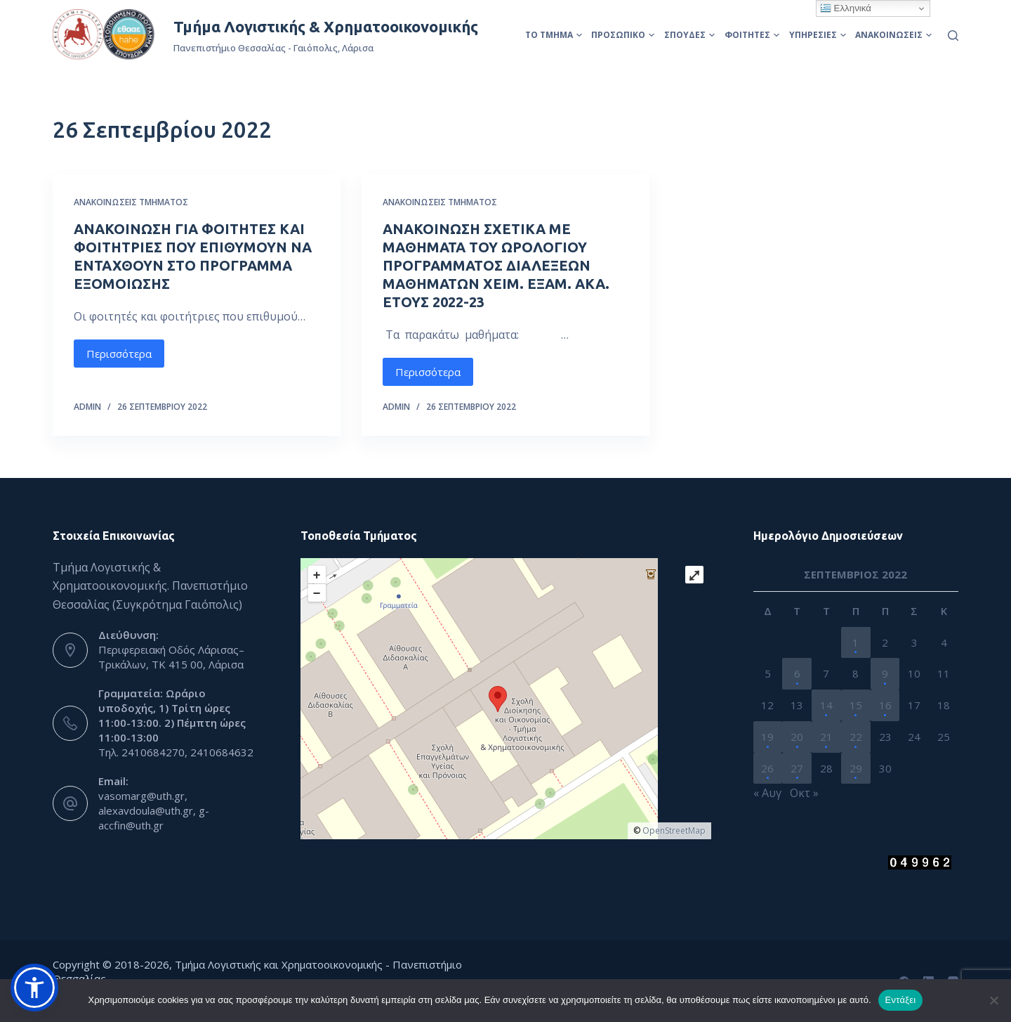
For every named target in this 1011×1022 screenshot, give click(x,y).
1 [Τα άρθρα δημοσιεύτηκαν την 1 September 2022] (855, 642)
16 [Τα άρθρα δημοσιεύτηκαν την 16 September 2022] (885, 705)
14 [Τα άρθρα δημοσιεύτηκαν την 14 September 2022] (826, 705)
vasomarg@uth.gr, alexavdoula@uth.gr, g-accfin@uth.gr (153, 810)
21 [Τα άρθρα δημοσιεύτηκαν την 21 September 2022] (826, 737)
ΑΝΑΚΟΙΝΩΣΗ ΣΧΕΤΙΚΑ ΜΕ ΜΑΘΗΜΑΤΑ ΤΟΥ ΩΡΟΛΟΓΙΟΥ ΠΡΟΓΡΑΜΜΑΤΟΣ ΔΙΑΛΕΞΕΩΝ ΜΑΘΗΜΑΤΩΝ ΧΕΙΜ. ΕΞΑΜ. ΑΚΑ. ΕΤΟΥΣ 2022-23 (496, 265)
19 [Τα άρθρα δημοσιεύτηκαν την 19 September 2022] (767, 737)
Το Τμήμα (553, 35)
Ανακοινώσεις (893, 35)
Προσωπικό (622, 35)
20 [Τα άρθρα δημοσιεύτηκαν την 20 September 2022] (797, 737)
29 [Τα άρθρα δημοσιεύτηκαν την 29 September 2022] (856, 768)
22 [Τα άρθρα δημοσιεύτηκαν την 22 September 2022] (856, 737)
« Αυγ (767, 793)
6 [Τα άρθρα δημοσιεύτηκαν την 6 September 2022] (797, 673)
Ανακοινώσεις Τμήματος (131, 202)
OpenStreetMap (674, 830)
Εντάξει (900, 1000)
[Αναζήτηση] (953, 35)
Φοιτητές (752, 35)
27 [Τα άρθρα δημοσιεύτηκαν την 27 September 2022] (797, 768)
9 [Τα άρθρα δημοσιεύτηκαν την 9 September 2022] (885, 673)
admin (87, 407)
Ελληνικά (845, 8)
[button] (34, 987)
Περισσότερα (119, 354)
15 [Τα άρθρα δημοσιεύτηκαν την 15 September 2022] (856, 705)
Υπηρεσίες (817, 35)
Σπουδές (689, 35)
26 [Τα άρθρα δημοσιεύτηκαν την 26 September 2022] (767, 768)
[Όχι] (993, 1000)
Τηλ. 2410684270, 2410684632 (175, 752)
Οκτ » (804, 793)
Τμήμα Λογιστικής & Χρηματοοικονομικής (325, 26)
